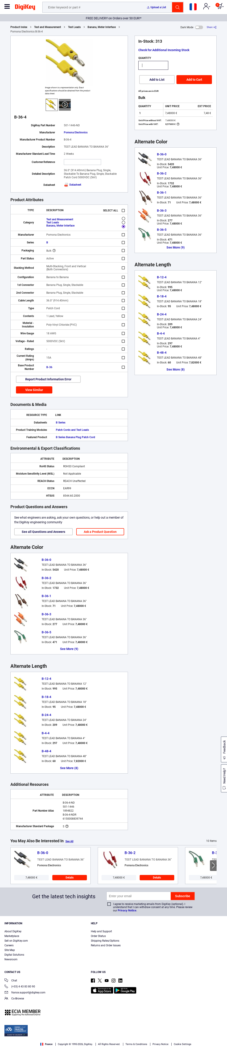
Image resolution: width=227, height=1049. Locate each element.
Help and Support (101, 931)
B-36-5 (46, 632)
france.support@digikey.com (24, 993)
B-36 (49, 367)
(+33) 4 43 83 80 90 (19, 987)
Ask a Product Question (100, 532)
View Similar (34, 390)
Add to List (156, 79)
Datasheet (72, 184)
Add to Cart (194, 79)
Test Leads (74, 27)
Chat (10, 981)
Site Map (9, 950)
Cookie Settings (182, 1044)
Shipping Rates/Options (105, 940)
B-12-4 (46, 678)
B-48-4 (46, 751)
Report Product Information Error (48, 379)
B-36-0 (46, 560)
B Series (60, 422)
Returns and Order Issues (106, 945)
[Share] (212, 27)
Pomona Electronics (76, 132)
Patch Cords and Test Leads (72, 429)
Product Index (18, 27)
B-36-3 (46, 614)
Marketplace (11, 936)
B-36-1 (46, 596)
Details (70, 877)
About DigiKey (13, 931)
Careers (9, 945)
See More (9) (69, 649)
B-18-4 (46, 697)
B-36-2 (46, 578)
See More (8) (69, 768)
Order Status (98, 936)
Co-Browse (14, 999)
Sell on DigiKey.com (16, 940)
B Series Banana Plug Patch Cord (75, 437)
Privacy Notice (127, 910)
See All (69, 841)
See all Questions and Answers (43, 532)
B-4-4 (45, 733)
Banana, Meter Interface (102, 27)
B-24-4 (46, 715)
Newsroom (11, 959)
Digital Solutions (14, 954)
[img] (25, 8)
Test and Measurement (47, 27)
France (46, 1044)
